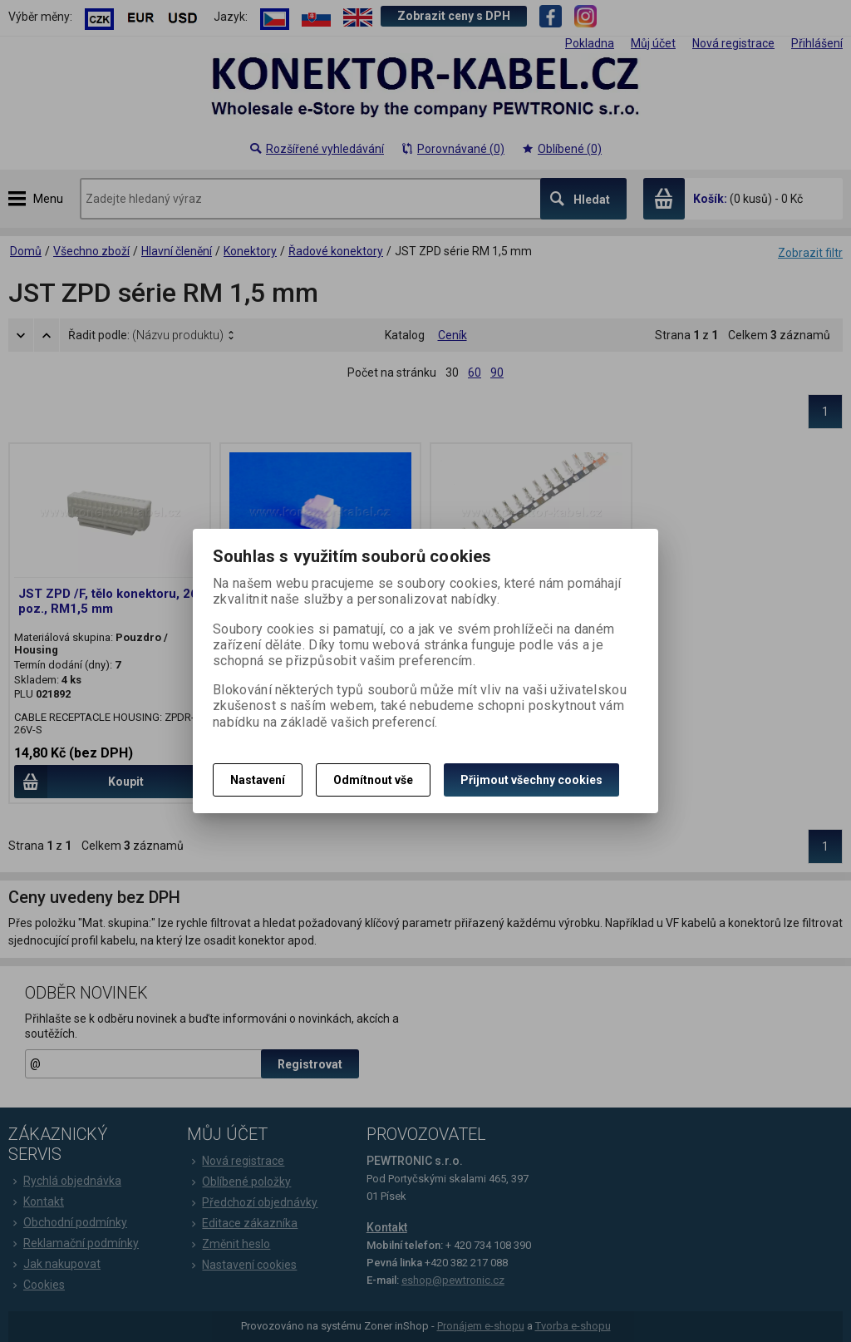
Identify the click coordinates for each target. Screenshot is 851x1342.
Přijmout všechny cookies (531, 780)
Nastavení (257, 780)
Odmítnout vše (373, 780)
